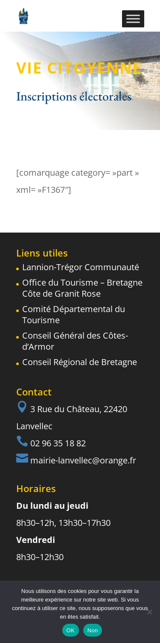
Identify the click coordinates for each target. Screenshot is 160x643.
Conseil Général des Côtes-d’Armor (75, 341)
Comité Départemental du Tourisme (73, 314)
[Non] (149, 612)
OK (71, 630)
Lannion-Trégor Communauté (80, 267)
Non (92, 630)
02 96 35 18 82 (58, 443)
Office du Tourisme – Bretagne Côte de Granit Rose (82, 288)
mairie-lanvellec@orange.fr (83, 460)
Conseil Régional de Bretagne (79, 362)
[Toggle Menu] (133, 19)
